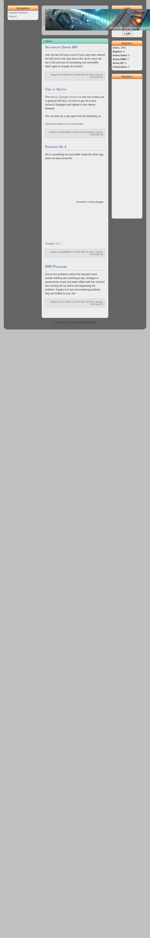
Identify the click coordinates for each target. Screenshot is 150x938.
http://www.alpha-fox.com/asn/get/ (64, 123)
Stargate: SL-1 (53, 243)
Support (13, 16)
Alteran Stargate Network (64, 97)
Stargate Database (18, 12)
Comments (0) (96, 77)
